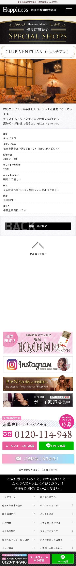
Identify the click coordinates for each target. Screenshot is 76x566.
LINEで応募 (63, 558)
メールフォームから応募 (39, 558)
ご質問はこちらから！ (38, 459)
